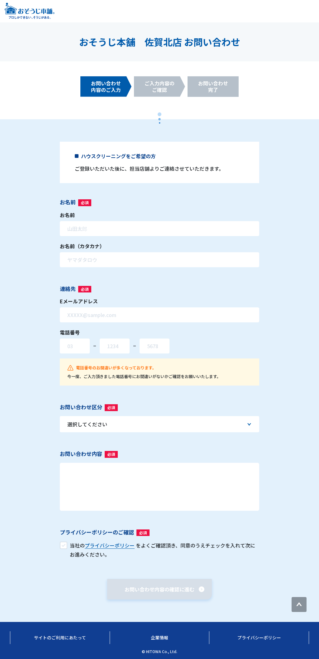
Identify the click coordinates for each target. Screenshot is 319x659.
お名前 (67, 215)
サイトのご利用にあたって (60, 637)
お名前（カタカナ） (82, 246)
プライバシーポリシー (259, 637)
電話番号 (70, 332)
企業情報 (159, 637)
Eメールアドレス (79, 301)
